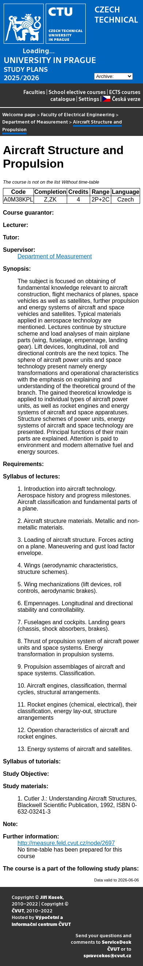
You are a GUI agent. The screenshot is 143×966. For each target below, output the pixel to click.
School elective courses (77, 92)
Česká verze (121, 98)
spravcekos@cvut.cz (107, 955)
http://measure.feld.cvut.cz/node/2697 (66, 843)
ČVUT (18, 910)
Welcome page (19, 114)
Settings (88, 98)
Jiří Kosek (51, 897)
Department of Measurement (35, 121)
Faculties (34, 92)
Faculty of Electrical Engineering (78, 114)
